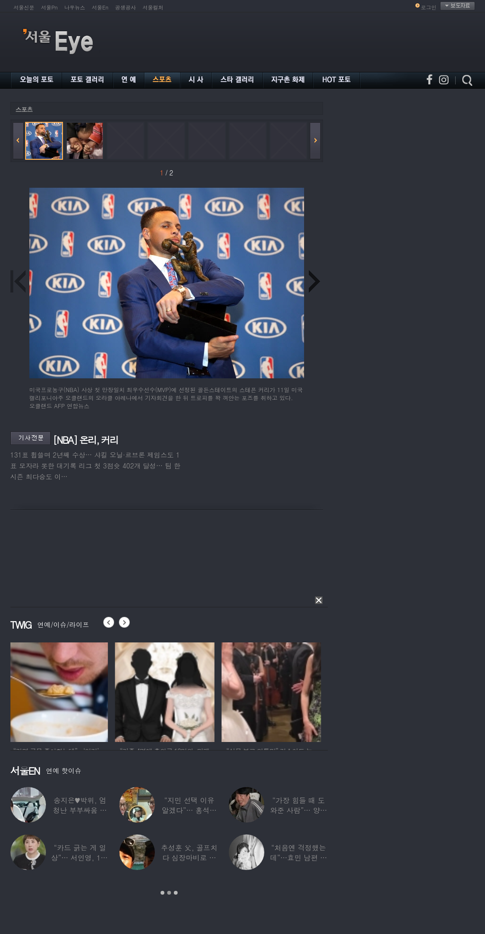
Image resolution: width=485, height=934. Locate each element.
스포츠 (24, 109)
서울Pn (49, 7)
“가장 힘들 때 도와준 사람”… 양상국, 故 (298, 810)
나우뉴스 (74, 7)
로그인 (429, 7)
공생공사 (125, 7)
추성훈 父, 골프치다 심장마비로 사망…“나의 (189, 857)
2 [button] (169, 893)
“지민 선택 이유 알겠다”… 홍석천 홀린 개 (189, 810)
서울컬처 (153, 7)
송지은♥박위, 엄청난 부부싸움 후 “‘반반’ (80, 810)
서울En (100, 7)
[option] (60, 691)
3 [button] (176, 893)
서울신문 (24, 7)
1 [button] (162, 893)
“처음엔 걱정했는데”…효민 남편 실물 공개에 (298, 857)
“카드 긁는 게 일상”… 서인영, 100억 (79, 857)
